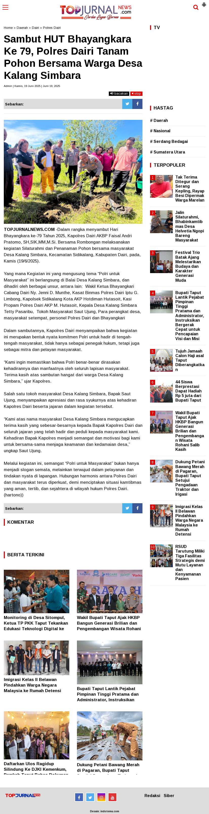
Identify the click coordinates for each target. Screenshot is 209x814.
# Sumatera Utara (167, 152)
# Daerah (159, 120)
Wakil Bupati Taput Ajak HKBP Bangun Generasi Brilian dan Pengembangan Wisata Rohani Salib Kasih (189, 431)
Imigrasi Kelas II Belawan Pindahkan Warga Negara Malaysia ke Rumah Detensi (32, 685)
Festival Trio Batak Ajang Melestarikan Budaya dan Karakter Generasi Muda (188, 266)
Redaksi (152, 796)
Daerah (22, 28)
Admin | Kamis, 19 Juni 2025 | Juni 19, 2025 (32, 85)
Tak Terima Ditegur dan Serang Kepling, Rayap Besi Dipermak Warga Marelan (189, 188)
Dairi (35, 28)
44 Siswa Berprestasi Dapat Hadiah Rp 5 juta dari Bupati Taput (188, 391)
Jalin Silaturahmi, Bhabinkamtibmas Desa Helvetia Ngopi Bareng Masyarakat (189, 226)
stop (136, 93)
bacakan (119, 93)
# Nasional (160, 131)
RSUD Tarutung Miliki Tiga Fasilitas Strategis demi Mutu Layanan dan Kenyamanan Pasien (190, 562)
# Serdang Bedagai (169, 141)
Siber (169, 796)
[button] (203, 2)
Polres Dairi (52, 28)
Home (8, 28)
